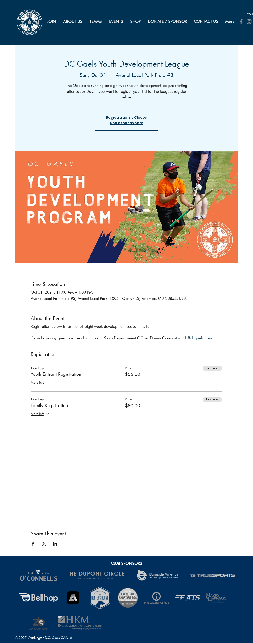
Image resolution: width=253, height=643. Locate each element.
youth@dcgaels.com (195, 338)
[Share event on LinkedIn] (55, 544)
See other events (126, 122)
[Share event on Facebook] (33, 544)
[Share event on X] (44, 544)
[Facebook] (241, 21)
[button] (73, 21)
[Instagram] (249, 21)
